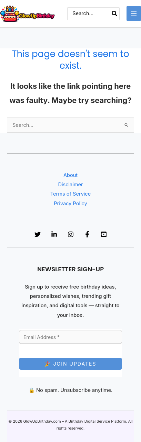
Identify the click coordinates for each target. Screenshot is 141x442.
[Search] (114, 14)
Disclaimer (70, 184)
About (70, 175)
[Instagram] (71, 234)
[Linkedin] (54, 234)
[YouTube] (104, 234)
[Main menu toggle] (134, 13)
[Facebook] (87, 234)
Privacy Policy (70, 203)
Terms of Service (70, 194)
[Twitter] (37, 234)
